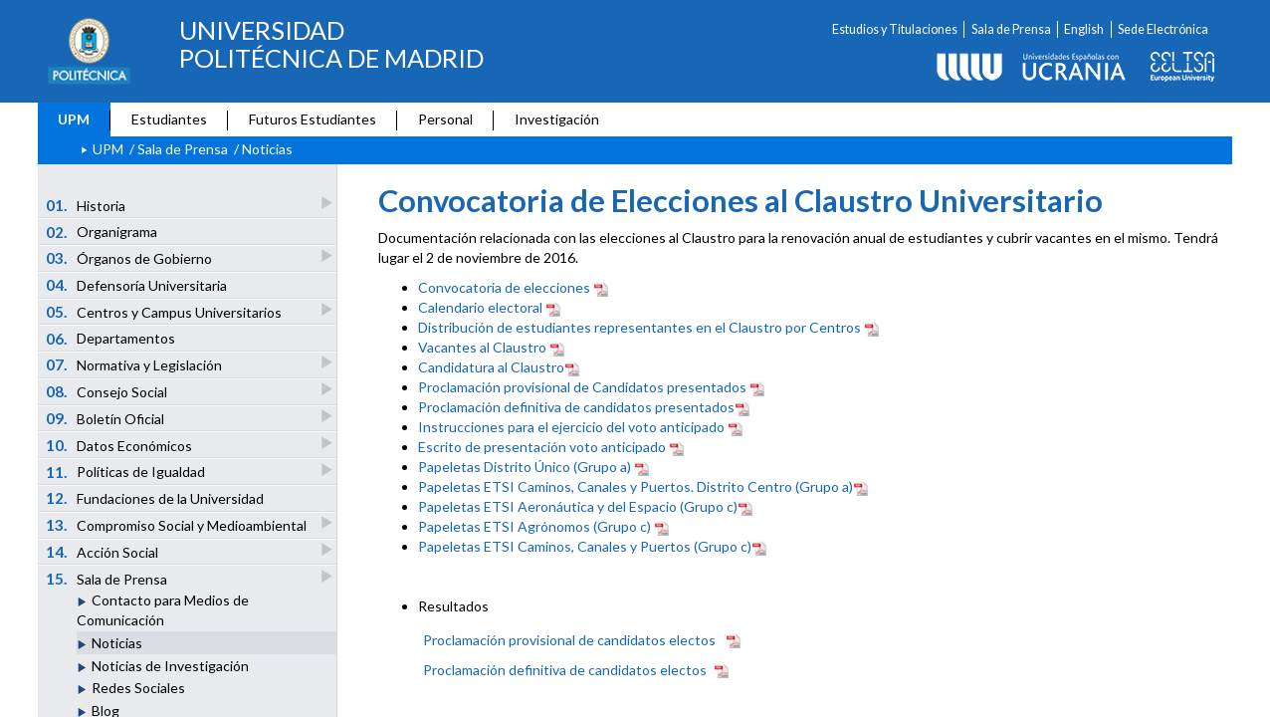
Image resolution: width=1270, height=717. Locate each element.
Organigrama (102, 232)
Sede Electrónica (1163, 29)
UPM (74, 119)
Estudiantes (169, 119)
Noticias (117, 642)
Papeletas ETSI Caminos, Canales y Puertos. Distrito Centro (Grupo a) (635, 486)
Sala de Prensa (1011, 29)
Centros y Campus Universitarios (165, 311)
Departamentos (111, 339)
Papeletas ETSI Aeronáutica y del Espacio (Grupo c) (578, 506)
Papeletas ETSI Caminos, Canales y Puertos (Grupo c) (584, 546)
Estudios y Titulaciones (894, 29)
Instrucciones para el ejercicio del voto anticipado (571, 426)
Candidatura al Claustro (491, 366)
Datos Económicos (120, 444)
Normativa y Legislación (135, 364)
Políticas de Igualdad (127, 471)
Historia (87, 204)
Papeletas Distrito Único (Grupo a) (524, 466)
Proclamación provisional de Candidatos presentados (582, 386)
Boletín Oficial (106, 417)
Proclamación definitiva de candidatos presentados (576, 406)
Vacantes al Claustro (482, 347)
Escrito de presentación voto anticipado (542, 446)
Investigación (557, 119)
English (1084, 29)
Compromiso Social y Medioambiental (178, 524)
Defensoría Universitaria (137, 285)
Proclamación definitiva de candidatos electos (565, 669)
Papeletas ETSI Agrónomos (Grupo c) (534, 526)
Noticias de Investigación (170, 665)
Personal (445, 119)
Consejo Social (108, 390)
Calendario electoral (480, 307)
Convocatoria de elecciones (504, 287)
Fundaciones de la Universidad (155, 498)
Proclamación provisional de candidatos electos (569, 639)
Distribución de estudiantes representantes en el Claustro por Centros (639, 327)
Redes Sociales (138, 687)
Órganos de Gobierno (130, 257)
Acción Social (103, 551)
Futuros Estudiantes (312, 119)
